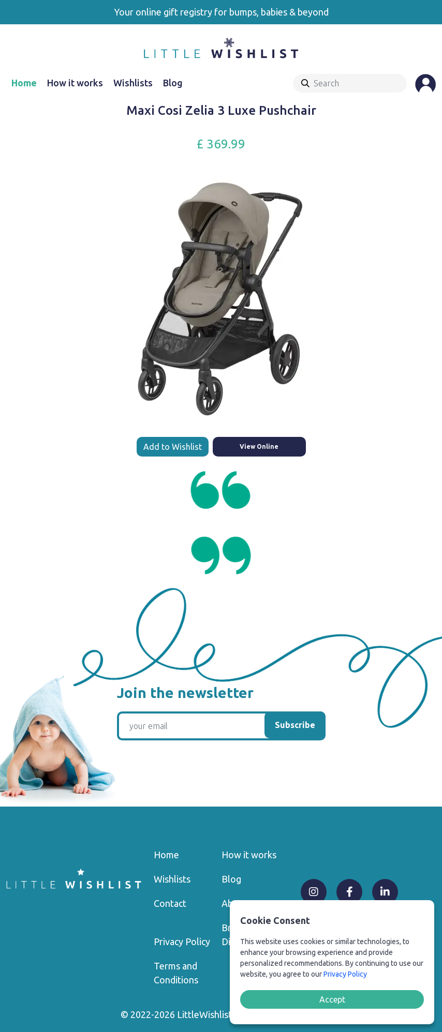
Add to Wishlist (172, 446)
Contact (170, 903)
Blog (173, 83)
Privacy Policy (182, 941)
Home (24, 83)
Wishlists (133, 83)
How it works (75, 83)
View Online (259, 446)
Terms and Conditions (176, 973)
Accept (332, 999)
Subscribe (295, 725)
